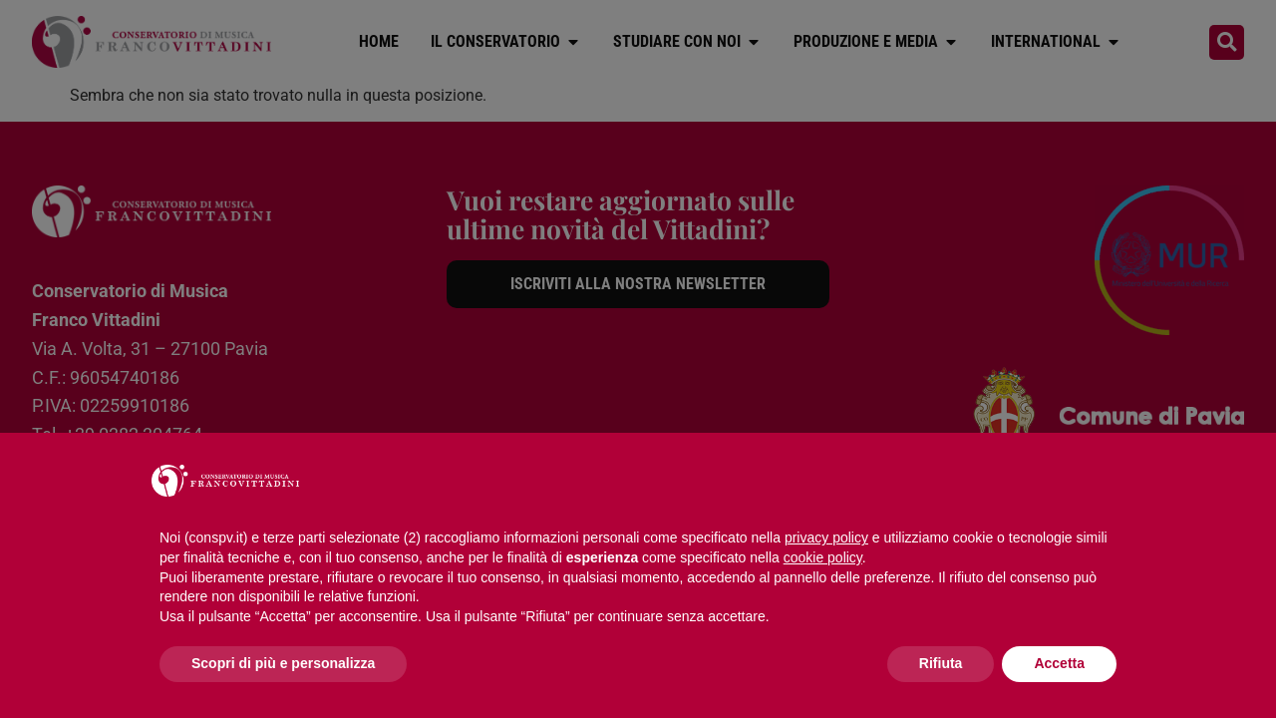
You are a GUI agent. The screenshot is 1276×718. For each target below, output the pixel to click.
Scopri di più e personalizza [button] (283, 663)
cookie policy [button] (823, 557)
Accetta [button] (1059, 663)
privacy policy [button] (826, 537)
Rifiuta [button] (941, 663)
